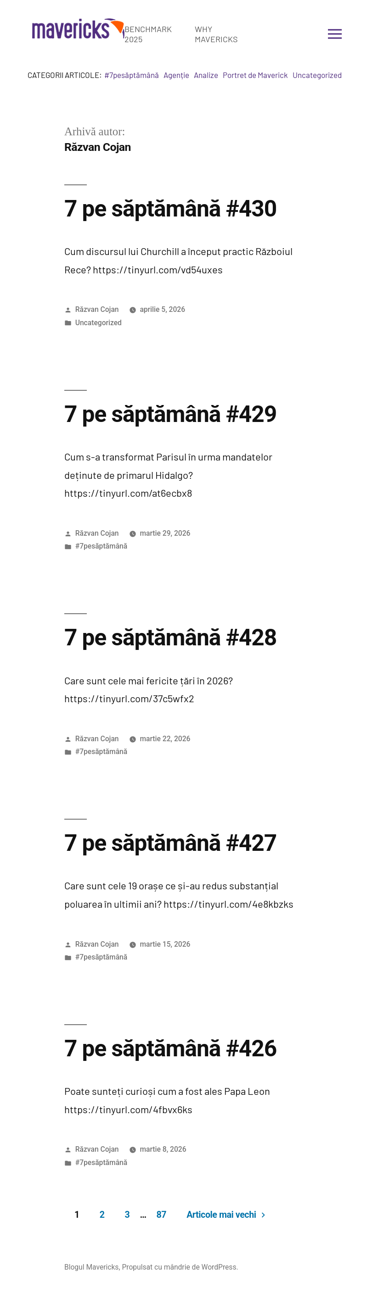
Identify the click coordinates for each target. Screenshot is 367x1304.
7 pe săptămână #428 (170, 637)
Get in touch (286, 34)
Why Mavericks (216, 34)
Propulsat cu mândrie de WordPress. (180, 1267)
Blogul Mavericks (91, 1267)
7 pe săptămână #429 (170, 414)
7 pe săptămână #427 (170, 843)
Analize (206, 74)
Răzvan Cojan (97, 309)
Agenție (176, 74)
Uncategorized (317, 74)
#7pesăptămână (131, 74)
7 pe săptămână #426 (170, 1048)
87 (161, 1215)
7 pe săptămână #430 (170, 208)
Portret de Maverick (255, 74)
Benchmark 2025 (148, 34)
